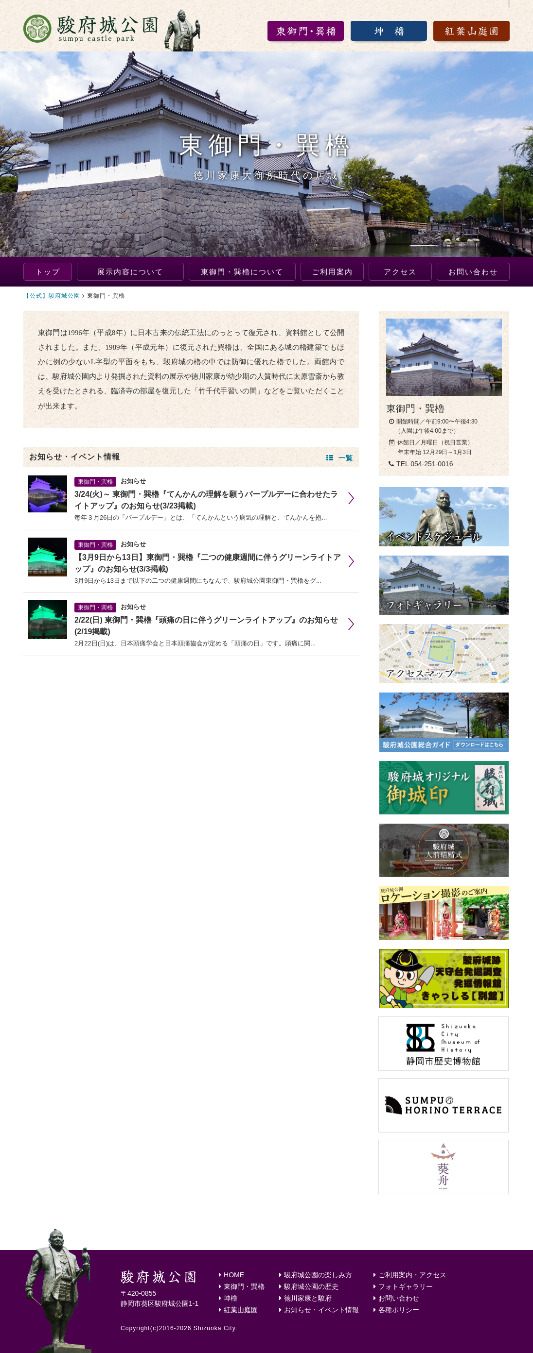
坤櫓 (228, 1298)
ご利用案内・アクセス (409, 1275)
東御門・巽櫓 (242, 1286)
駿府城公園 (113, 29)
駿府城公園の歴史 (308, 1286)
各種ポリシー (396, 1310)
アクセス (400, 272)
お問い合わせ (473, 272)
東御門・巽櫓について (242, 272)
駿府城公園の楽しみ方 (315, 1275)
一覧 (339, 458)
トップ (48, 272)
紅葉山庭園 (238, 1310)
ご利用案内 (332, 272)
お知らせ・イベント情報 (319, 1310)
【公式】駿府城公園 (51, 295)
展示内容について (130, 272)
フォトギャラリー (403, 1286)
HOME (231, 1275)
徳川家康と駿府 (305, 1298)
